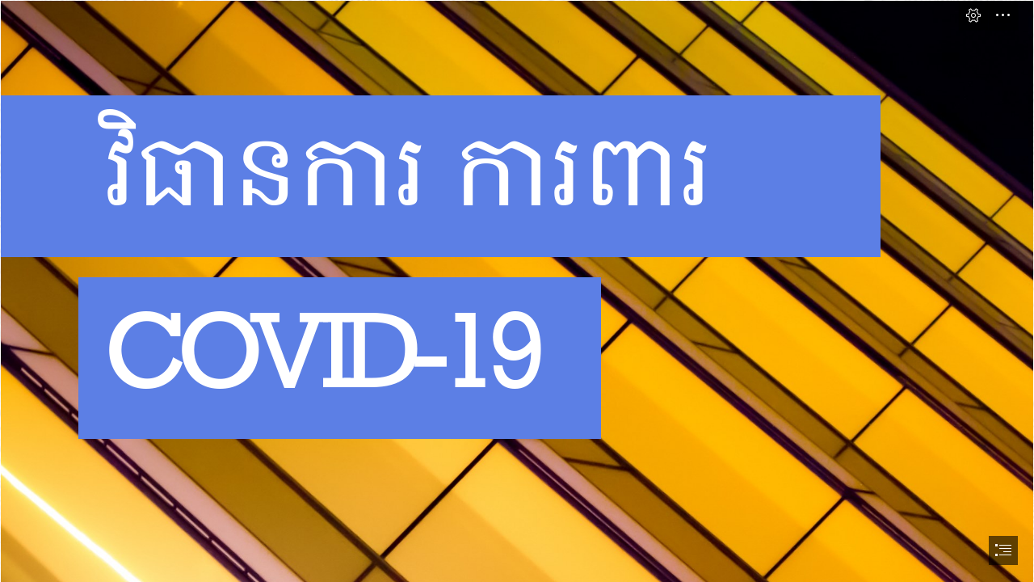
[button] (973, 15)
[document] (517, 291)
